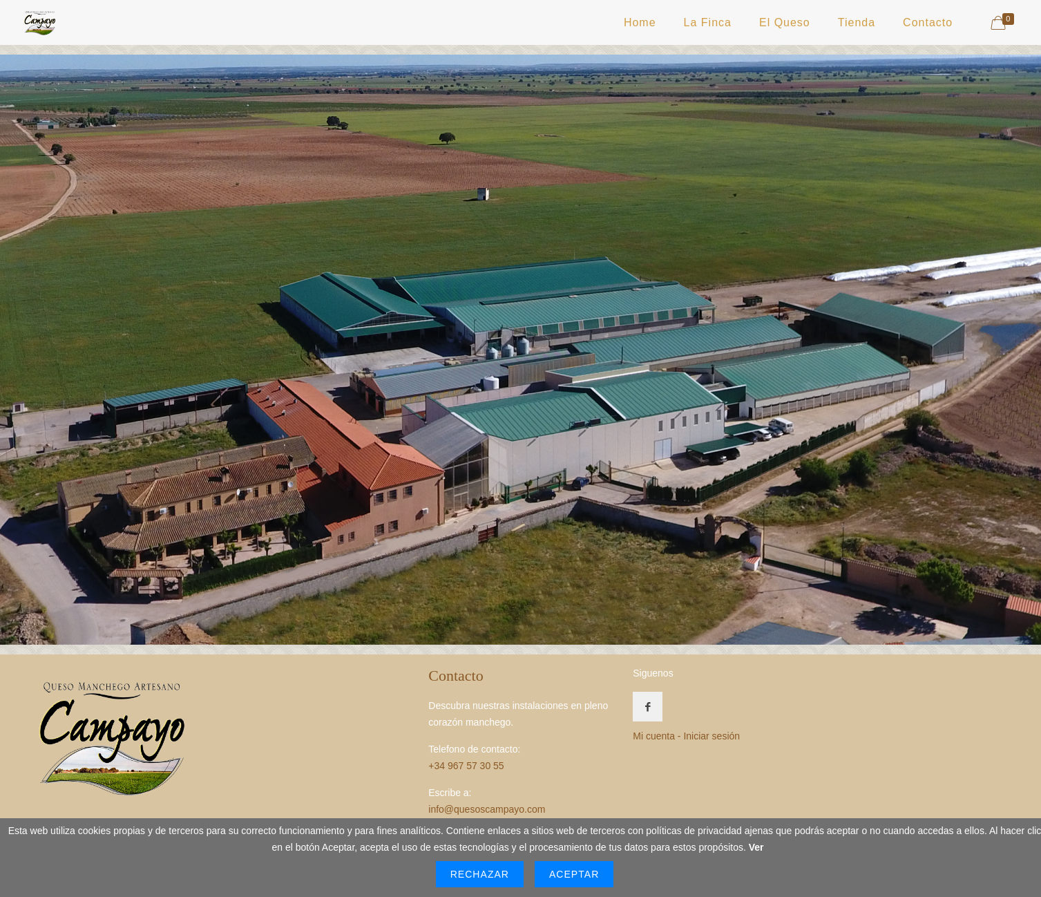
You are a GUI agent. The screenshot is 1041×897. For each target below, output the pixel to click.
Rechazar (479, 874)
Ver (756, 847)
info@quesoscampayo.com (486, 809)
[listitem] (272, 490)
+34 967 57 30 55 (466, 765)
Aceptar (574, 874)
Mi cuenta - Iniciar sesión (686, 736)
